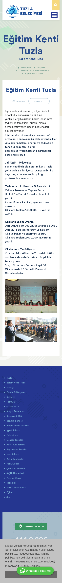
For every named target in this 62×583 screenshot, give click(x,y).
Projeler (41, 67)
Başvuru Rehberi (14, 420)
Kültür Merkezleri (15, 458)
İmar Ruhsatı (12, 454)
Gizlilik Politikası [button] (30, 566)
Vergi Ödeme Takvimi (17, 425)
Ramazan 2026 (14, 416)
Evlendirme (12, 435)
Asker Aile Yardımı (15, 444)
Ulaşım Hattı (12, 406)
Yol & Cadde (12, 463)
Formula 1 (11, 401)
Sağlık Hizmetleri (15, 473)
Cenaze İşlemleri (14, 439)
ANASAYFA (24, 67)
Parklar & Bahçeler (15, 392)
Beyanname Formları (16, 449)
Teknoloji (11, 482)
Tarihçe (10, 387)
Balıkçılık (10, 396)
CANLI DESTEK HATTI (31, 526)
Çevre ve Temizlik (15, 468)
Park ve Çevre (13, 477)
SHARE (39, 101)
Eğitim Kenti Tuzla (15, 382)
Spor (8, 497)
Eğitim (9, 492)
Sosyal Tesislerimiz (16, 411)
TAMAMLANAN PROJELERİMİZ (34, 70)
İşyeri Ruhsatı (13, 430)
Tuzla (9, 377)
